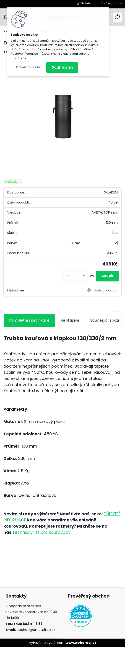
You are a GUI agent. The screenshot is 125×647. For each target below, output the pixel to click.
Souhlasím (62, 67)
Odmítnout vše (28, 67)
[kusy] (75, 276)
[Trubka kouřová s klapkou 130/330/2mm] (62, 117)
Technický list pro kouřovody (41, 532)
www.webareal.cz (81, 642)
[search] (117, 17)
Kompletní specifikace (29, 320)
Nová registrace (111, 3)
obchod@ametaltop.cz (35, 629)
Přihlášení (87, 3)
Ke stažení (70, 320)
